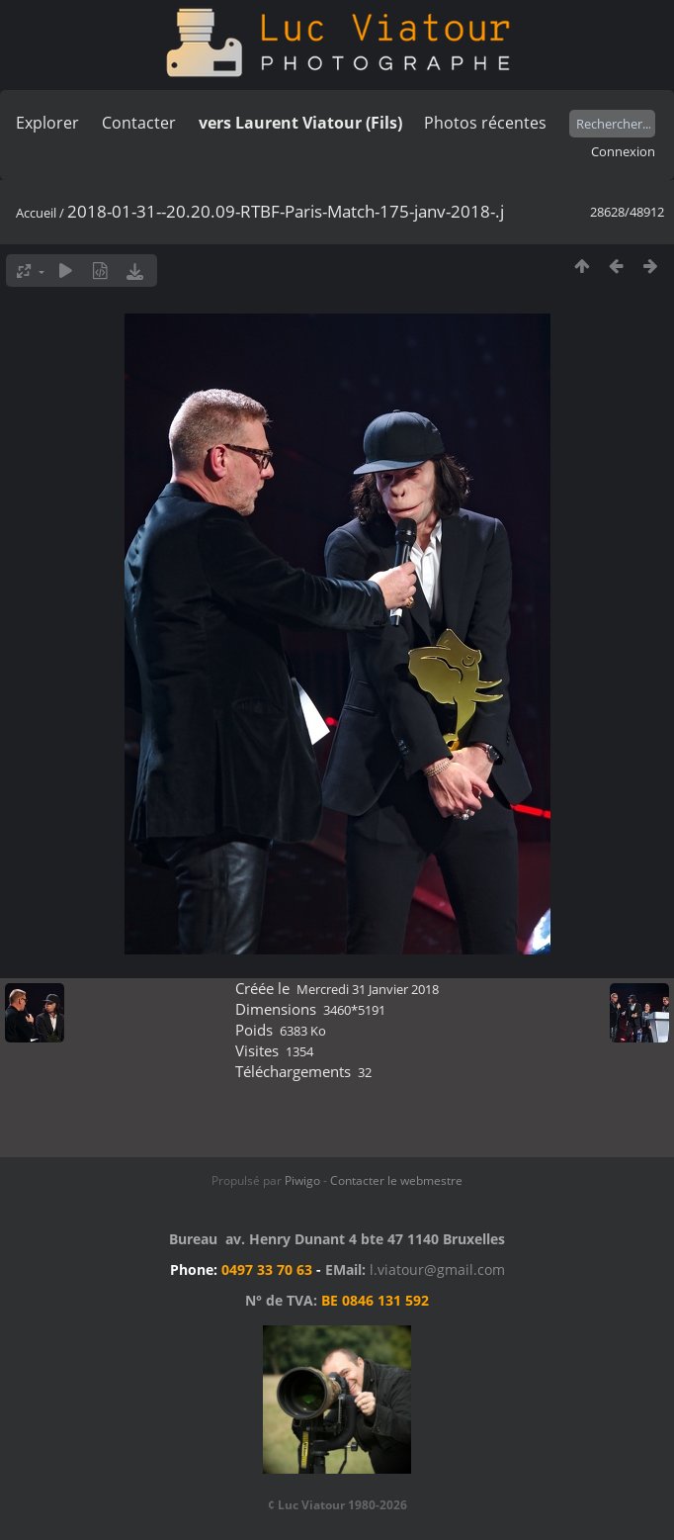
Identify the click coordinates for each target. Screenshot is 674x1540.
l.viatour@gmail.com (437, 1269)
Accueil (36, 213)
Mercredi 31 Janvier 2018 (367, 989)
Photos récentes (485, 123)
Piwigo (302, 1180)
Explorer (47, 123)
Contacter (139, 123)
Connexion (623, 151)
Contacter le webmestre (396, 1180)
